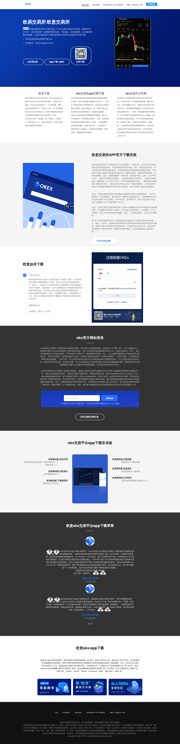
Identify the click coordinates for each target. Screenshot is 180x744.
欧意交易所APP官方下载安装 (113, 4)
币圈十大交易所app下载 (134, 4)
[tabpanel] (90, 559)
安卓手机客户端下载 (90, 614)
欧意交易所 (96, 4)
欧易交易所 (85, 4)
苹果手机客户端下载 (90, 578)
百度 (56, 712)
